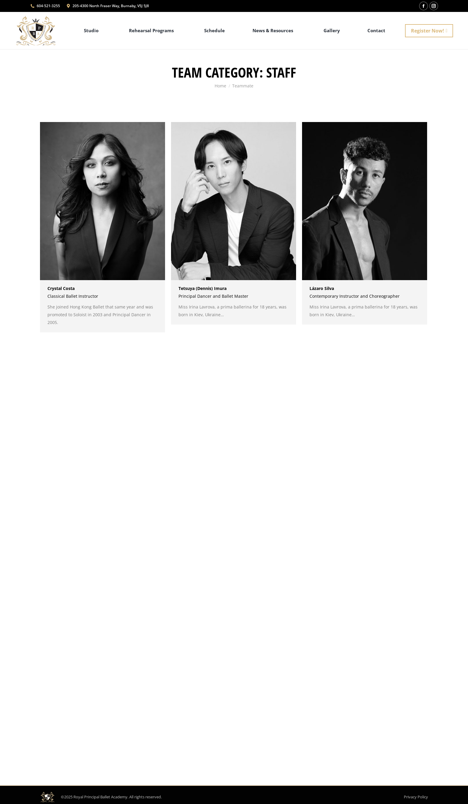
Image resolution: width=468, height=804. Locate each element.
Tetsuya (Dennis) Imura (202, 288)
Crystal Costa (61, 288)
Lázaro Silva (322, 288)
